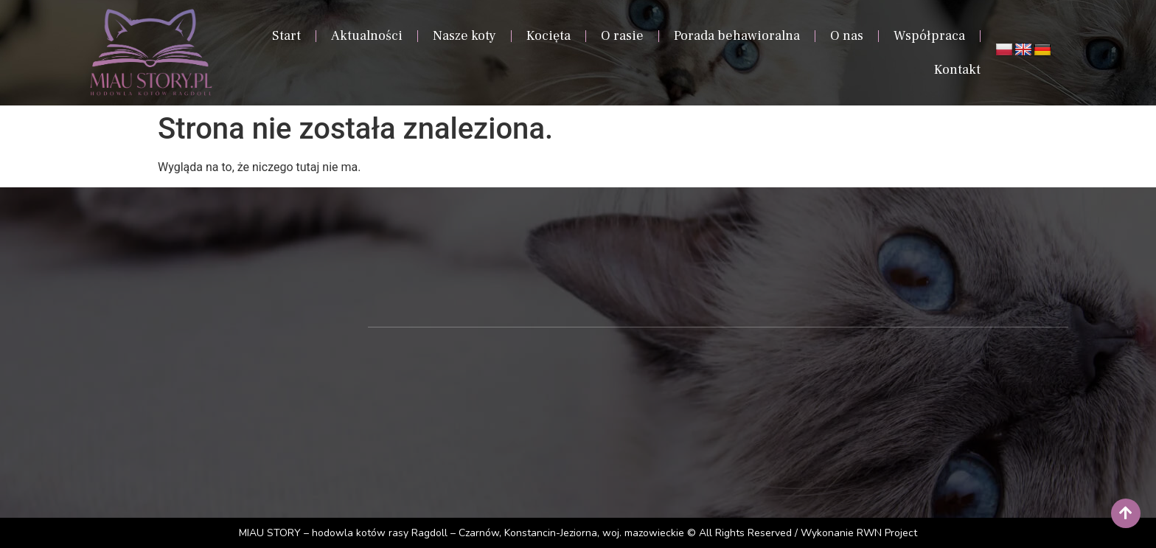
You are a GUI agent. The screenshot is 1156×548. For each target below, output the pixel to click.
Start (286, 35)
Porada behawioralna (737, 35)
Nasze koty (464, 35)
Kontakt (957, 69)
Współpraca (929, 35)
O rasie (622, 35)
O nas (846, 35)
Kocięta (548, 35)
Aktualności (367, 35)
